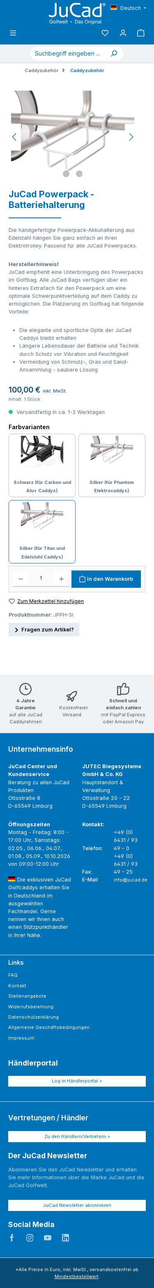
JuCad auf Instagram (30, 1237)
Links (15, 962)
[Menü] (13, 33)
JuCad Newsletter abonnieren (77, 1205)
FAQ (13, 975)
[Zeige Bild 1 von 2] (66, 174)
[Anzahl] (41, 578)
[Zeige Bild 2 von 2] (79, 174)
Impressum (21, 1038)
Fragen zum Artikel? (44, 628)
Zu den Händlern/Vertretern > (77, 1136)
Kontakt (17, 986)
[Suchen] (114, 54)
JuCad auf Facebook (12, 1237)
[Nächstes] (131, 137)
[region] (72, 137)
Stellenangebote (27, 996)
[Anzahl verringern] (20, 578)
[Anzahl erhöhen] (61, 578)
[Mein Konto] (123, 33)
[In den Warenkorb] (106, 579)
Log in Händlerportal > (77, 1081)
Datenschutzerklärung (33, 1017)
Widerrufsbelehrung (30, 1007)
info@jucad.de (130, 880)
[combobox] (67, 54)
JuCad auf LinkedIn (65, 1237)
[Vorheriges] (15, 137)
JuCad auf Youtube (47, 1237)
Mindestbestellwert (77, 1276)
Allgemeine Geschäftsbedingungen (49, 1027)
